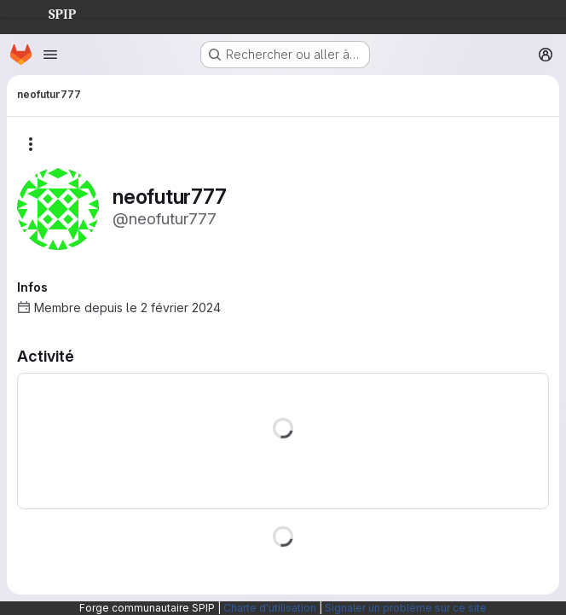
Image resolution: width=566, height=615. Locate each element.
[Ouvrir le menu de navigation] (50, 54)
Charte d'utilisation (269, 607)
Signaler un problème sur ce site (406, 607)
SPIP (48, 12)
